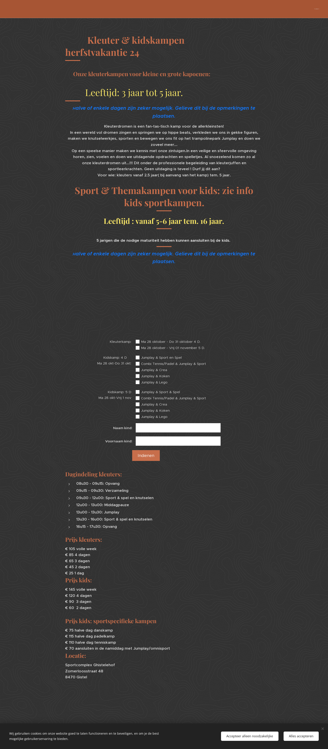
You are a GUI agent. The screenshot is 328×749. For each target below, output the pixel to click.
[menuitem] (318, 9)
